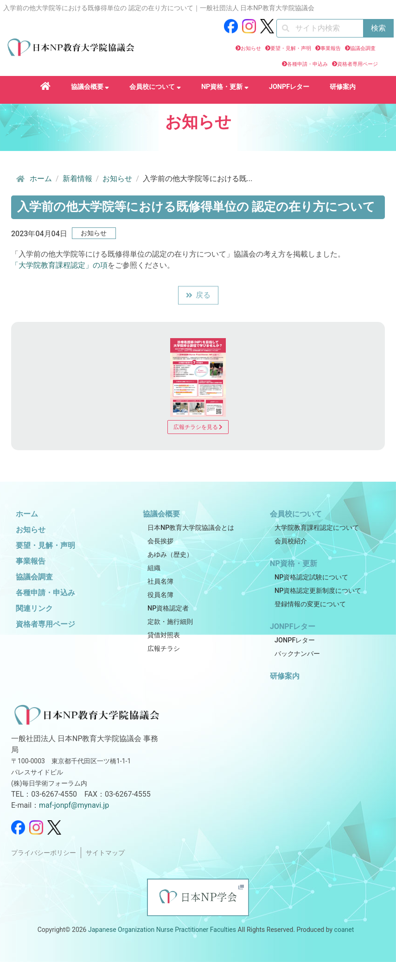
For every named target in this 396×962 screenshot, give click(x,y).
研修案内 (343, 87)
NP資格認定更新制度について (318, 591)
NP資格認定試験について (311, 577)
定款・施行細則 (170, 622)
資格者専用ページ (357, 64)
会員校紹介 (291, 541)
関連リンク (34, 608)
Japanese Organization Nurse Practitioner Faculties (162, 929)
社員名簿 (160, 581)
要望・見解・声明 (290, 48)
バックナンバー (297, 654)
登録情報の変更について (310, 604)
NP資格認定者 (168, 608)
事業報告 (330, 48)
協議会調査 (363, 48)
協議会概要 (90, 87)
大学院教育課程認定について (317, 528)
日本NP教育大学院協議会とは (190, 528)
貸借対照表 (163, 635)
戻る (198, 295)
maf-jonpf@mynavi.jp (74, 805)
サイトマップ (105, 853)
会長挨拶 (160, 541)
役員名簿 (160, 595)
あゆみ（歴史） (170, 555)
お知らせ (251, 48)
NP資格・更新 (225, 87)
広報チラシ (163, 649)
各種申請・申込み (307, 64)
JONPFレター (289, 87)
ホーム (33, 178)
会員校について (155, 87)
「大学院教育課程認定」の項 (59, 265)
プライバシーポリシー (43, 853)
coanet (344, 929)
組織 (153, 568)
